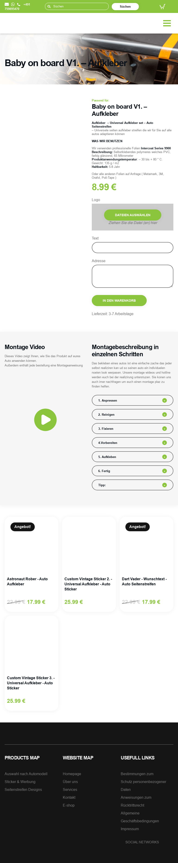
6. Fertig (104, 471)
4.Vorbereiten (107, 443)
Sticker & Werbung (20, 782)
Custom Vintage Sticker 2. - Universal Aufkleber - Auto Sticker (88, 584)
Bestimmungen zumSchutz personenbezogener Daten (143, 782)
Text (95, 238)
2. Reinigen (106, 414)
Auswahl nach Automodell (26, 774)
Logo (96, 200)
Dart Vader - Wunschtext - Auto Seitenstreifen (144, 581)
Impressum (130, 829)
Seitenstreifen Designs (23, 789)
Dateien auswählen (132, 215)
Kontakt (69, 797)
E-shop (69, 805)
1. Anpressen (107, 400)
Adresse (98, 261)
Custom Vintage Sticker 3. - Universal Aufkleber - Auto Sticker (30, 683)
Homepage (72, 774)
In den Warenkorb (119, 300)
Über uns (70, 782)
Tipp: (102, 485)
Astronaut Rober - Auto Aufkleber (27, 581)
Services (70, 789)
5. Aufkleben (107, 457)
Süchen (125, 6)
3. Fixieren (105, 428)
